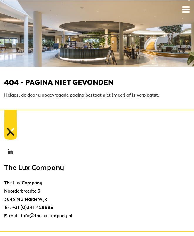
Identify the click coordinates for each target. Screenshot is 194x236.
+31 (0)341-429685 (32, 207)
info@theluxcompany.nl (46, 215)
